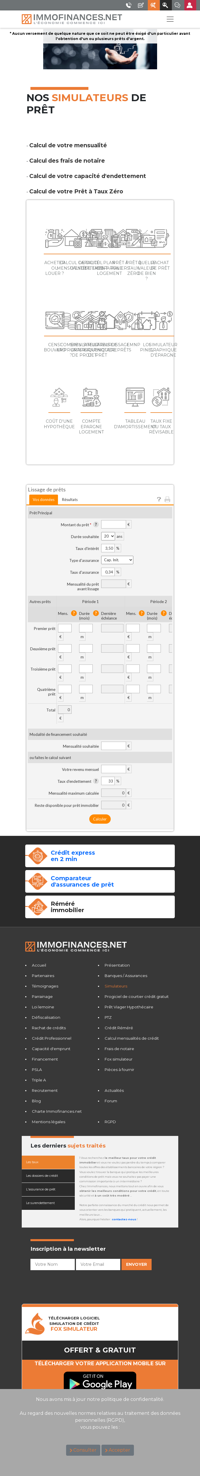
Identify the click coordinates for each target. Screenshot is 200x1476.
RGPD (110, 1121)
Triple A (39, 1080)
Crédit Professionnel (51, 1038)
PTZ (108, 1017)
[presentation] (74, 1283)
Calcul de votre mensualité (68, 145)
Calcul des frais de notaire (67, 160)
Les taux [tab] (32, 1162)
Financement (45, 1059)
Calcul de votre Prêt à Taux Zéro (76, 191)
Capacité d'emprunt (51, 1048)
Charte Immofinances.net (57, 1111)
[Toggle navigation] (170, 19)
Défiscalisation (46, 1017)
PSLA (37, 1069)
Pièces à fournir (119, 1069)
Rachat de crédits (49, 1027)
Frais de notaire (119, 1048)
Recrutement (45, 1090)
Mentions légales (48, 1121)
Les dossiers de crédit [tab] (42, 1176)
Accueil (39, 965)
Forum (111, 1101)
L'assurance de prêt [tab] (40, 1189)
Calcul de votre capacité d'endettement (87, 176)
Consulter (85, 1450)
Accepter (119, 1450)
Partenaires (43, 975)
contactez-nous (124, 1219)
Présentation (117, 965)
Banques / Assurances (126, 975)
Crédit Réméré (119, 1027)
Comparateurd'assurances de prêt (82, 881)
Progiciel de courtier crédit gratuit (137, 996)
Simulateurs (116, 986)
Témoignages (45, 986)
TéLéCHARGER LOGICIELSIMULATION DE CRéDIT (74, 1324)
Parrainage (42, 996)
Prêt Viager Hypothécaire (129, 1007)
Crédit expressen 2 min (73, 856)
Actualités (114, 1090)
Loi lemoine (43, 1007)
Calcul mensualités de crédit (132, 1038)
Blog (36, 1101)
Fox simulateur (118, 1059)
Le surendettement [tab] (40, 1203)
